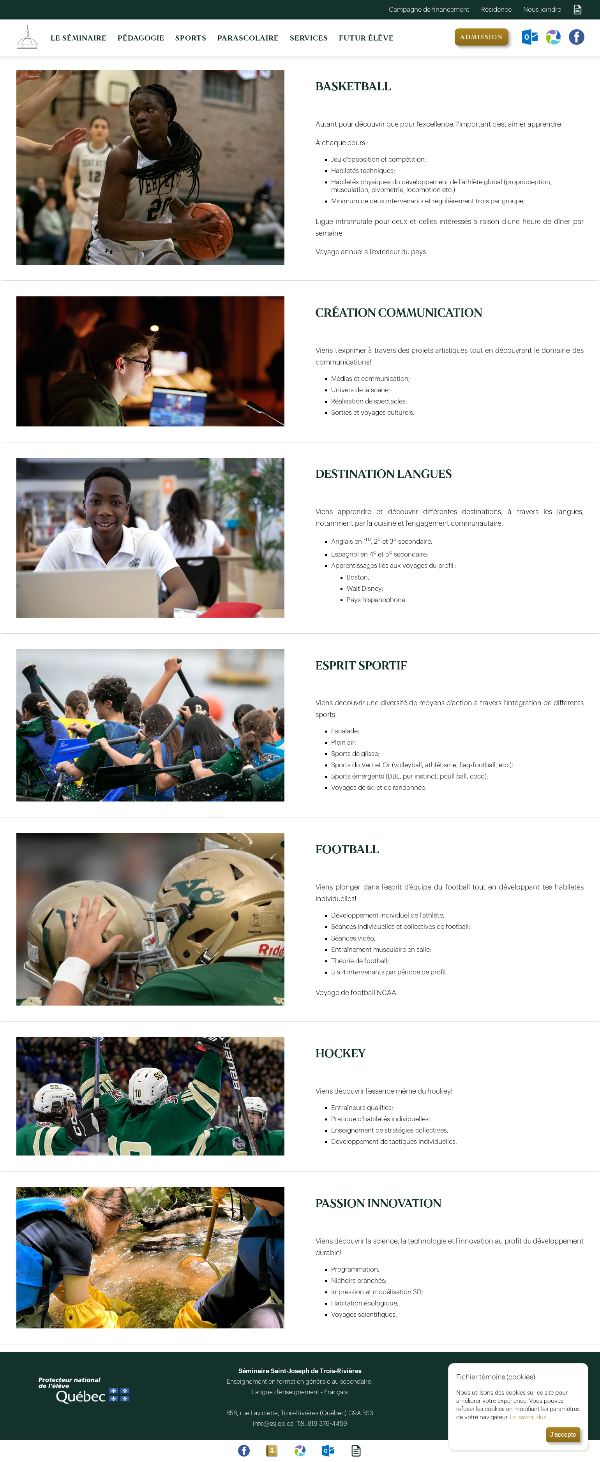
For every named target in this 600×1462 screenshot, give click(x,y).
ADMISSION (481, 37)
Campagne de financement (429, 9)
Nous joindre (542, 9)
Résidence (496, 9)
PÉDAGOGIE (141, 38)
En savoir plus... (530, 1417)
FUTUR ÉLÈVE (366, 38)
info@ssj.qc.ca (274, 1424)
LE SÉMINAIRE (79, 38)
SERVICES (309, 38)
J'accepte (563, 1434)
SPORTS (190, 38)
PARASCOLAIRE (248, 38)
